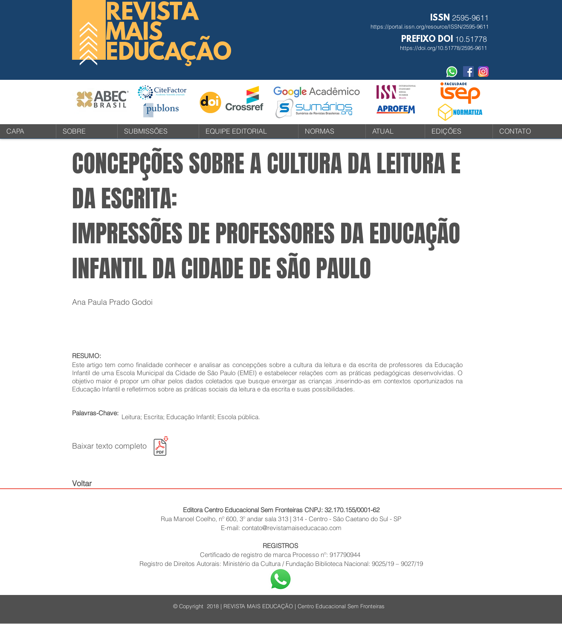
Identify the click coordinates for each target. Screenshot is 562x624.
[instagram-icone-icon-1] (483, 71)
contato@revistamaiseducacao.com (292, 528)
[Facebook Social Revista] (468, 71)
